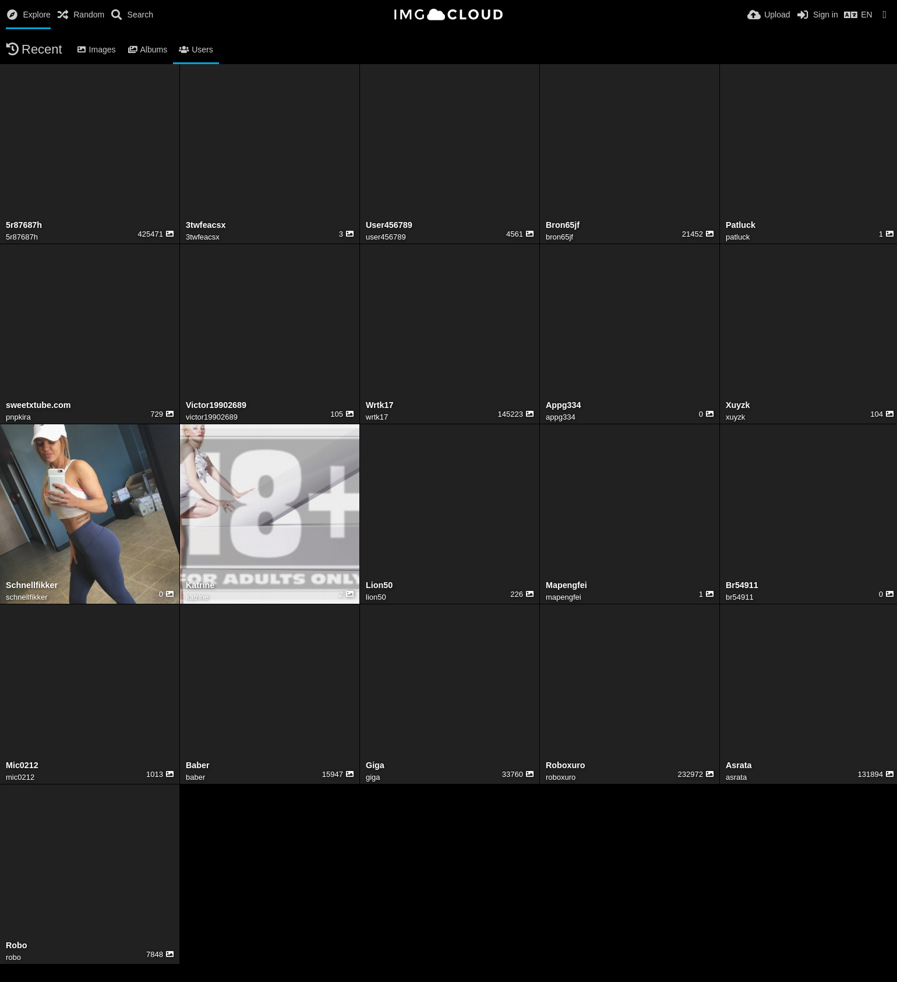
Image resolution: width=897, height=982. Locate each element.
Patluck (740, 225)
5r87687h (24, 225)
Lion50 (379, 585)
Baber (198, 765)
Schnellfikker (32, 585)
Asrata (739, 765)
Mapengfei (566, 585)
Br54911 (742, 585)
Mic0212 (22, 765)
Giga (375, 765)
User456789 (389, 225)
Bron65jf (563, 225)
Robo (16, 945)
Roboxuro (565, 765)
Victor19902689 (216, 405)
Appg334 (563, 405)
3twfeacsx (205, 225)
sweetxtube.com (38, 405)
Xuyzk (738, 405)
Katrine (200, 585)
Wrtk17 (379, 405)
